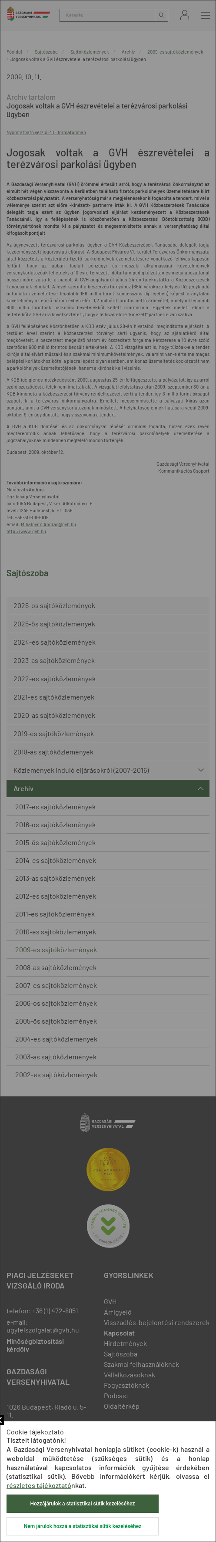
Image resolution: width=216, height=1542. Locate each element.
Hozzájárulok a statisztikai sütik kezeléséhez (82, 1504)
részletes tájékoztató (39, 1485)
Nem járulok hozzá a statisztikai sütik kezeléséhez (82, 1526)
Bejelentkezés (184, 15)
